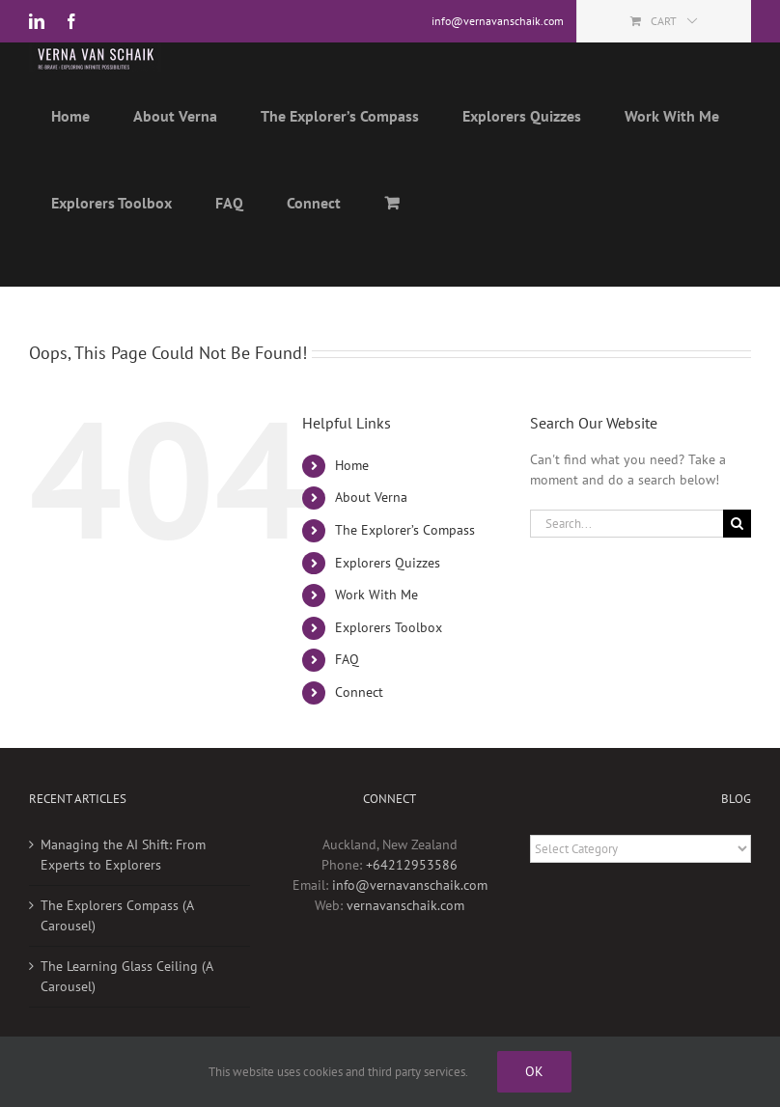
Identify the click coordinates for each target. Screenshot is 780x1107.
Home (352, 465)
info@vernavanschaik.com (410, 885)
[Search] (737, 524)
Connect (359, 692)
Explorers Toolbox (388, 627)
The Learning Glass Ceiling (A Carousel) (126, 976)
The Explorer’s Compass (405, 530)
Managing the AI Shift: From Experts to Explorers (123, 854)
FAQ (347, 659)
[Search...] (626, 524)
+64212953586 (412, 864)
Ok (534, 1071)
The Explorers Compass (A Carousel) (117, 915)
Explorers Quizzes (387, 562)
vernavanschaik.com (405, 905)
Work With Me (376, 594)
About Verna (371, 497)
